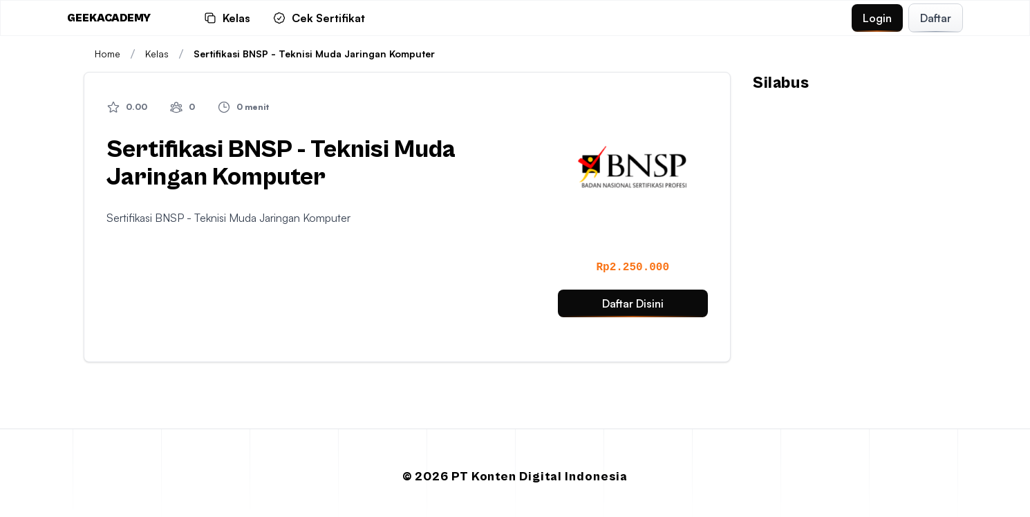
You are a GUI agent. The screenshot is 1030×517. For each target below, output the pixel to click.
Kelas (166, 54)
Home (107, 53)
